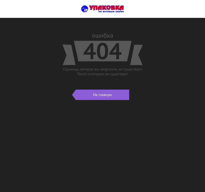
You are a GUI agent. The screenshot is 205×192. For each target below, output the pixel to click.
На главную (94, 95)
